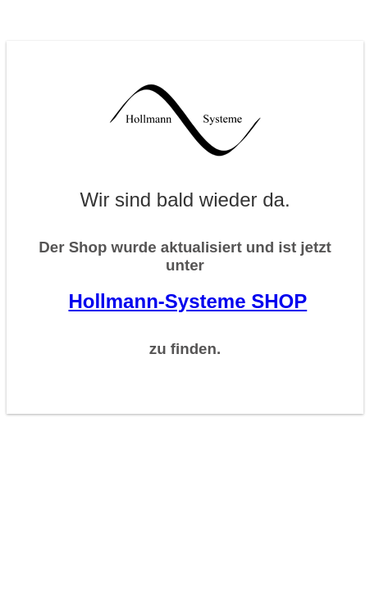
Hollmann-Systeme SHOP (187, 301)
